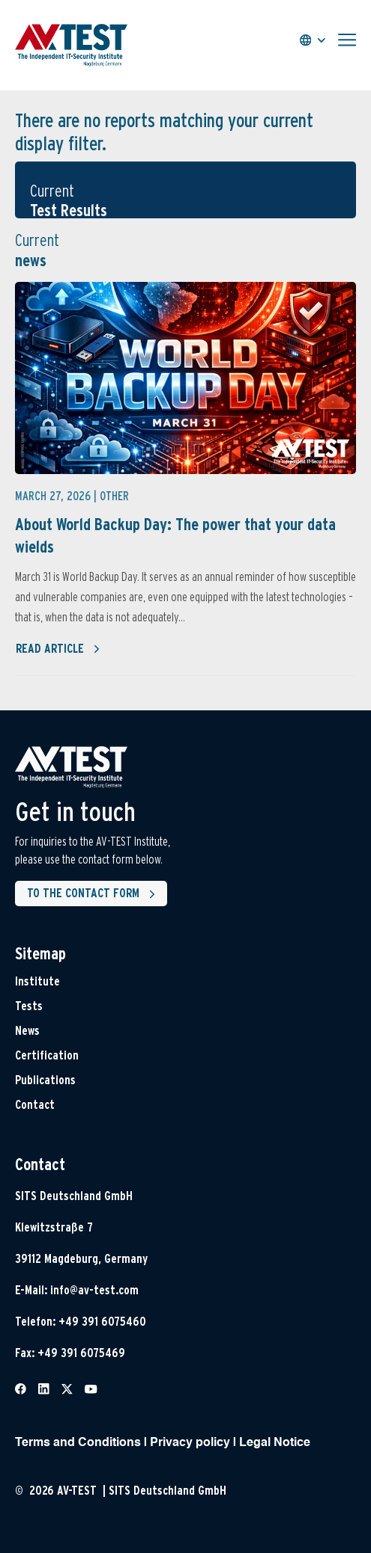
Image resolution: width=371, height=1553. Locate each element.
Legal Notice (274, 1443)
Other (114, 496)
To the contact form (94, 894)
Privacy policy (190, 1443)
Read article (58, 649)
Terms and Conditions (78, 1443)
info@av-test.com (94, 1290)
